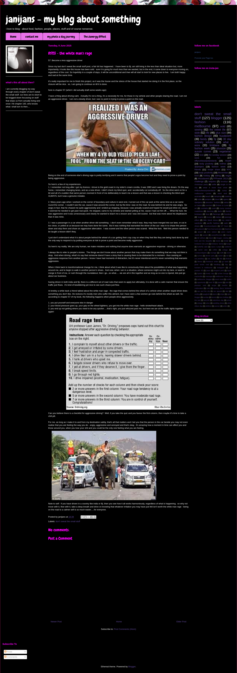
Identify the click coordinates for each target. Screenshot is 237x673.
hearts (200, 217)
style (197, 132)
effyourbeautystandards (206, 161)
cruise (229, 253)
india (199, 199)
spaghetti (206, 294)
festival (228, 259)
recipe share (214, 169)
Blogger (131, 666)
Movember (223, 172)
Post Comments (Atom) (125, 629)
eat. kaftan (212, 259)
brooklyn (224, 181)
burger (228, 244)
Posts (8, 652)
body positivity (206, 163)
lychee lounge (223, 273)
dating (218, 175)
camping (217, 196)
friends (198, 169)
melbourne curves (203, 193)
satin (226, 223)
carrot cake (203, 250)
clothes (223, 163)
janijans (198, 52)
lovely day (210, 273)
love (202, 155)
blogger (216, 118)
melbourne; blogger (204, 279)
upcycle (206, 300)
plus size (221, 132)
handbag (217, 264)
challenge (199, 181)
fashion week (219, 166)
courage (213, 253)
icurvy (209, 217)
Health (228, 161)
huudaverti (225, 135)
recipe (214, 285)
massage (208, 276)
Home (13, 36)
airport (200, 232)
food (197, 175)
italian (218, 217)
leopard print (219, 270)
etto (221, 259)
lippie (229, 270)
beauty (228, 235)
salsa (226, 202)
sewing (199, 129)
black (211, 238)
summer (208, 205)
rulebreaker (199, 288)
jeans (208, 270)
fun (218, 158)
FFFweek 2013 (220, 178)
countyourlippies (201, 253)
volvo (208, 303)
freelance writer (212, 262)
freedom (227, 214)
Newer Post (56, 621)
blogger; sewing (222, 238)
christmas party (201, 184)
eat (227, 256)
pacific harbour (213, 223)
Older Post (181, 621)
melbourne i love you (223, 276)
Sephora (228, 229)
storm (215, 294)
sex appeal (217, 291)
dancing (210, 211)
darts (220, 211)
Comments (10, 657)
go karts (225, 262)
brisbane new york (201, 244)
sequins (212, 181)
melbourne (203, 126)
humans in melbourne (203, 268)
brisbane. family (217, 244)
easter (220, 256)
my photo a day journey (61, 36)
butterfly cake (202, 247)
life (207, 132)
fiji (215, 139)
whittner (208, 306)
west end (222, 193)
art (196, 208)
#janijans (198, 202)
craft (221, 253)
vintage (200, 303)
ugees (225, 199)
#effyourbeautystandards (205, 190)
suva (197, 158)
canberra (228, 247)
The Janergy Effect (95, 36)
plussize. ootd (200, 285)
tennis (214, 297)
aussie (205, 235)
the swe (197, 300)
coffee (215, 250)
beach (208, 196)
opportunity (201, 282)
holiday (206, 175)
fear (207, 214)
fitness (199, 262)
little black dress (210, 220)
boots (218, 241)
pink (227, 282)
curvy (224, 190)
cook (214, 208)
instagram (221, 268)
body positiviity (206, 172)
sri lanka (198, 205)
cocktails (204, 208)
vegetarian (225, 151)
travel (217, 199)
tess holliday (224, 297)
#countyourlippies (210, 226)
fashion (200, 122)
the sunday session (218, 155)
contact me (31, 36)
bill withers (201, 238)
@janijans (199, 166)
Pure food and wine (214, 229)
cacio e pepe (216, 247)
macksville (198, 276)
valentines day (218, 300)
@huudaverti (199, 229)
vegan (228, 175)
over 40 (211, 282)
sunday (206, 297)
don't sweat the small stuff (68, 521)
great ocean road (202, 264)
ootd (222, 126)
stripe (222, 294)
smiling (197, 294)
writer (225, 306)
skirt (227, 291)
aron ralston (212, 232)
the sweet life (218, 129)
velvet (229, 300)
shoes (197, 226)
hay (226, 264)
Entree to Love (222, 205)
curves (199, 256)
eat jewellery (199, 259)
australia (198, 196)
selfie (214, 184)
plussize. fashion (213, 202)
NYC (229, 169)
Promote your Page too (204, 58)
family (203, 139)
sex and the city (203, 291)
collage (225, 250)
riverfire (225, 285)
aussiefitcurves (217, 235)
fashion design (203, 135)
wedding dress (218, 303)
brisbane (214, 145)
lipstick (200, 273)
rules (208, 288)
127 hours (224, 226)
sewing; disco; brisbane (222, 288)
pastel (220, 282)
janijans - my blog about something (73, 19)
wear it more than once (215, 187)
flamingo (216, 214)
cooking (228, 196)
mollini (229, 279)
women (217, 306)
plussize (221, 148)
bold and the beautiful (203, 241)
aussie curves (203, 151)
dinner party (210, 256)
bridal (226, 241)
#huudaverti (203, 178)
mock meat (219, 279)
